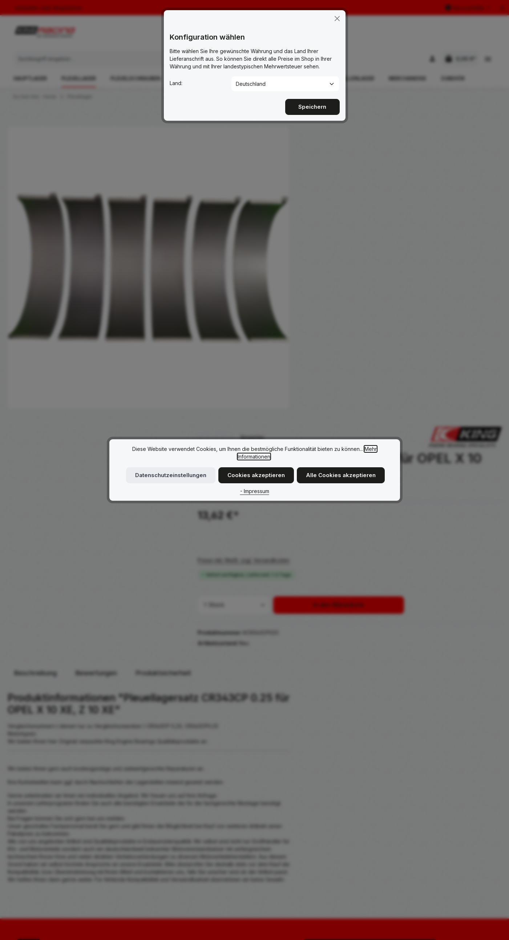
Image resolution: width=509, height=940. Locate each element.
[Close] (337, 17)
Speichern (312, 105)
